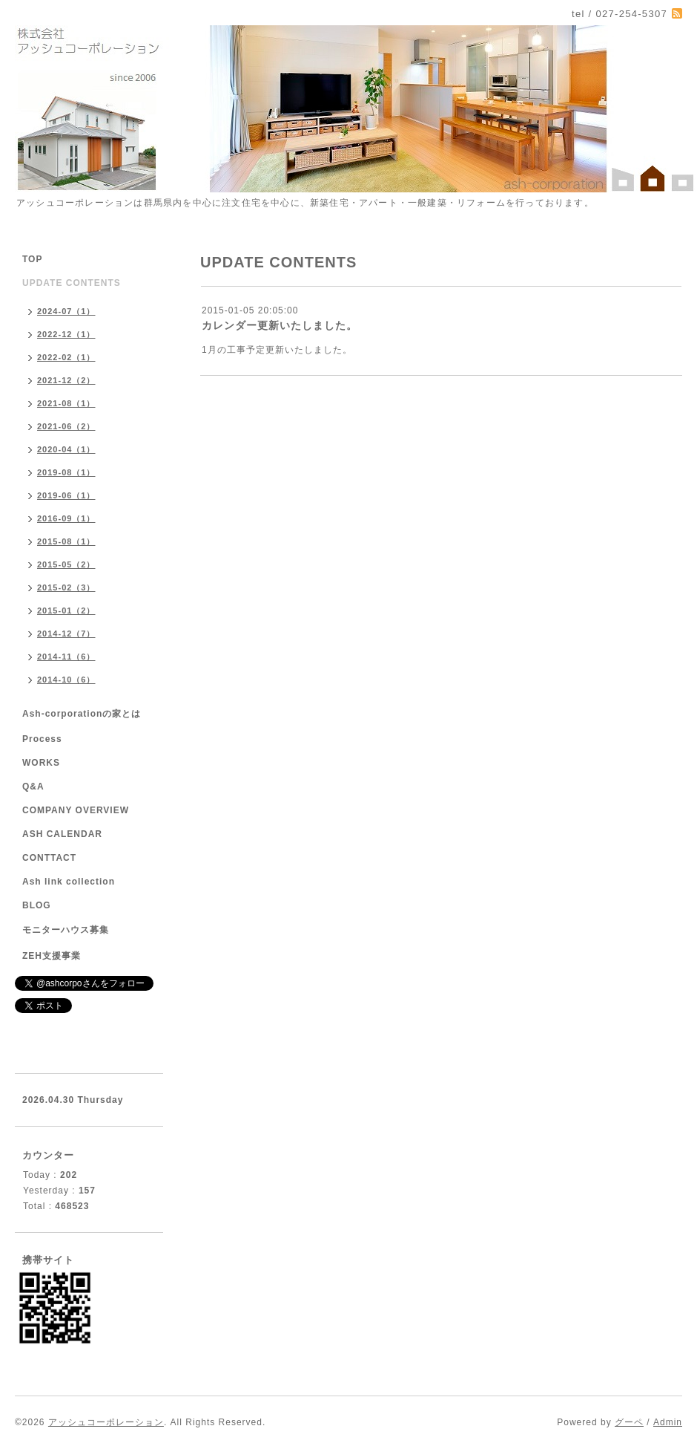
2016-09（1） (66, 518)
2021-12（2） (66, 380)
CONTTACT (49, 858)
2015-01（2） (66, 610)
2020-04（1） (66, 449)
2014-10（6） (66, 679)
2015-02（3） (66, 587)
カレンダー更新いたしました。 (279, 325)
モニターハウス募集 (65, 930)
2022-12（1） (66, 334)
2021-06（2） (66, 426)
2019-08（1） (66, 472)
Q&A (33, 786)
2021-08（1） (66, 403)
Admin (667, 1422)
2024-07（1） (66, 311)
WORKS (41, 763)
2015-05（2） (66, 564)
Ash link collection (68, 881)
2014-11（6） (66, 656)
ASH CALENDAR (62, 834)
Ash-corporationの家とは (81, 714)
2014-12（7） (66, 633)
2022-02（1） (66, 357)
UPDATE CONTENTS (71, 283)
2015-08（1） (66, 541)
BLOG (36, 905)
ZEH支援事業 (51, 956)
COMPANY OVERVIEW (75, 810)
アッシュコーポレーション (106, 1422)
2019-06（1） (66, 495)
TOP (32, 259)
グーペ (629, 1422)
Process (42, 739)
